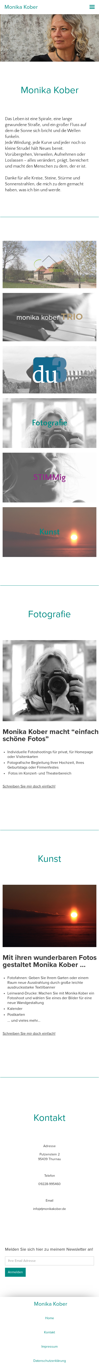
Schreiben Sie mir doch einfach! (29, 786)
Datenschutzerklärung (49, 1361)
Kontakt (49, 1332)
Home (49, 1318)
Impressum (49, 1347)
